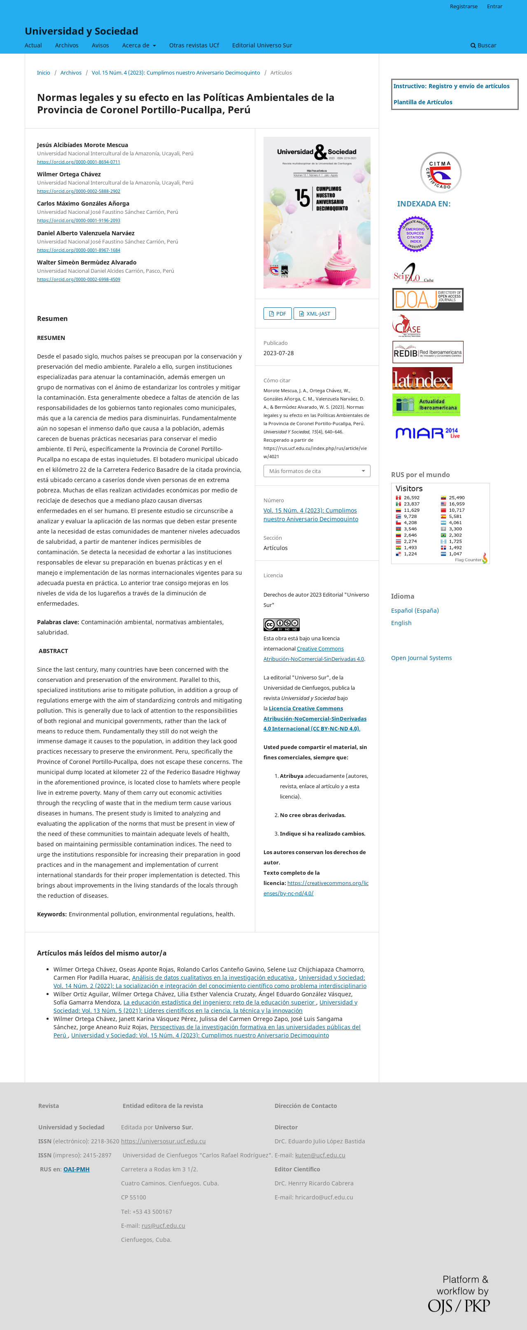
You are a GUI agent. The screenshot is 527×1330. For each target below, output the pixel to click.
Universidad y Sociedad (81, 30)
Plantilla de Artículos (423, 102)
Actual (33, 45)
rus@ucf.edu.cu (163, 1225)
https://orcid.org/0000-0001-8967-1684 (78, 250)
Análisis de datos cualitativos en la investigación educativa (214, 977)
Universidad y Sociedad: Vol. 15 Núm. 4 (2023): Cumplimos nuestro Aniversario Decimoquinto (200, 1035)
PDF (280, 313)
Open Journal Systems (421, 658)
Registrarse (464, 6)
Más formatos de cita (295, 471)
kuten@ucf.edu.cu (320, 1155)
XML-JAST (317, 313)
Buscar (484, 45)
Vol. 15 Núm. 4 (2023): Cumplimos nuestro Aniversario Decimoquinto (176, 72)
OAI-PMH (76, 1169)
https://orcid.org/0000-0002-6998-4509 (78, 279)
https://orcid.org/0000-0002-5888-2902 (78, 191)
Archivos (67, 45)
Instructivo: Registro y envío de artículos (452, 86)
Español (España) (415, 610)
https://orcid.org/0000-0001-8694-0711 (78, 162)
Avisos (100, 45)
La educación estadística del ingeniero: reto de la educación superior (220, 1002)
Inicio (43, 72)
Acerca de (136, 45)
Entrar (494, 6)
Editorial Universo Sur (262, 45)
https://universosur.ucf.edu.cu (163, 1141)
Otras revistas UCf (194, 45)
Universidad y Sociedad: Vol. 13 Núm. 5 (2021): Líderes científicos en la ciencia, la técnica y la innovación (205, 1006)
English (401, 623)
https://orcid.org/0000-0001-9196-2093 (78, 221)
